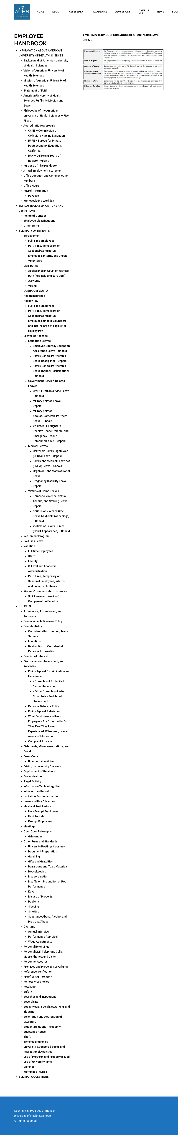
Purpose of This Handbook (40, 165)
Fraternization (32, 776)
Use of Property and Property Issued (46, 1056)
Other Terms (31, 225)
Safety (27, 991)
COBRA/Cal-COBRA (35, 290)
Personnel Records (35, 961)
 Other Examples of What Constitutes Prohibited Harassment (49, 696)
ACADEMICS (100, 13)
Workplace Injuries (35, 1071)
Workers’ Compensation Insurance (45, 591)
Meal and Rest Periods (37, 806)
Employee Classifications (39, 220)
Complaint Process (40, 741)
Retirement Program (36, 536)
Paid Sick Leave (33, 541)
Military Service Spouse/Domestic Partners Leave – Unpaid (50, 416)
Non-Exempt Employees (43, 811)
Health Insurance (34, 295)
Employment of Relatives (39, 771)
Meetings (29, 826)
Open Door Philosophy (37, 831)
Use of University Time (37, 1061)
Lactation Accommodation (40, 796)
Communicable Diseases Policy (43, 621)
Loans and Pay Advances (39, 801)
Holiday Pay (30, 300)
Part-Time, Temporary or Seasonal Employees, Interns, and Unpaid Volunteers (46, 581)
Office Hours (31, 185)
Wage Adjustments (40, 941)
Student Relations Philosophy (42, 1026)
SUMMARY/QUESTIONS (34, 1076)
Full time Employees (40, 551)
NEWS (160, 13)
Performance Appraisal (43, 936)
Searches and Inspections (39, 996)
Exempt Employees (40, 821)
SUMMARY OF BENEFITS (34, 230)
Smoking (33, 911)
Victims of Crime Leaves (43, 491)
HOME (40, 13)
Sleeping (33, 906)
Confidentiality (32, 626)
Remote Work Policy (36, 981)
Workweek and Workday (38, 200)
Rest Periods (36, 816)
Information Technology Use (41, 786)
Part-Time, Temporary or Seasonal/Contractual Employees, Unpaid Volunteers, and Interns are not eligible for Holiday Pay (47, 320)
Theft (27, 1036)
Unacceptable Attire (41, 761)
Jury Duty (34, 280)
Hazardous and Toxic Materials (48, 866)
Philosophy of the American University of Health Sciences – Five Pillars (46, 115)
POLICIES (25, 606)
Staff (31, 556)
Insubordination (38, 876)
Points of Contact (34, 215)
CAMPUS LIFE (144, 13)
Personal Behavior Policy (44, 706)
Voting (32, 285)
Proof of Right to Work (37, 976)
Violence (29, 1066)
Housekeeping (37, 871)
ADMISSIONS (123, 13)
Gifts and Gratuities (40, 861)
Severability (30, 1001)
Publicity (33, 901)
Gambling (34, 856)
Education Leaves (39, 340)
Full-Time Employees (41, 240)
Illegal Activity (32, 781)
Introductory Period (36, 791)
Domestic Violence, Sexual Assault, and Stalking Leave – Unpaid (51, 501)
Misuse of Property (40, 896)
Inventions (34, 641)
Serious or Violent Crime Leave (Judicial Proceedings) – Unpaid (51, 516)
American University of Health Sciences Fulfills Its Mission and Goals (43, 100)
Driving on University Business (42, 766)
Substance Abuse (34, 1031)
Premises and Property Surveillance (46, 966)
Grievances (35, 836)
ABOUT (56, 13)
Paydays (33, 195)
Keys (31, 891)
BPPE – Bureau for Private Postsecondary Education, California (45, 145)
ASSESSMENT (77, 13)
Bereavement (32, 235)
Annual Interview (38, 931)
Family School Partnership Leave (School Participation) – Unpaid (51, 370)
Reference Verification (37, 971)
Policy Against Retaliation (44, 711)
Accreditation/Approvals (39, 125)
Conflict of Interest (35, 656)
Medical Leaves (38, 446)
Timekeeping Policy (35, 1041)
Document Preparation (42, 851)
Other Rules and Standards (40, 841)
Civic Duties (30, 265)
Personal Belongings (36, 946)
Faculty (33, 561)
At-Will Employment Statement (43, 170)
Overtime (29, 926)
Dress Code (30, 756)
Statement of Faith (35, 90)
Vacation (29, 546)
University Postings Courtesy (46, 846)
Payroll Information (35, 190)
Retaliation (30, 986)
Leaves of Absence (35, 335)
